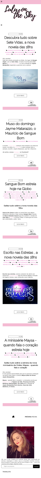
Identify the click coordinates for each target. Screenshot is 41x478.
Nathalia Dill (7, 264)
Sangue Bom (12, 145)
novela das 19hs (16, 198)
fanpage (16, 152)
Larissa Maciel (29, 353)
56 (31, 231)
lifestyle (6, 196)
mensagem (14, 357)
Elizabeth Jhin (23, 260)
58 (31, 103)
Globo (25, 50)
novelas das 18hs (18, 54)
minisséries (23, 357)
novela (8, 54)
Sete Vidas (28, 54)
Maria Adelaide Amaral (29, 196)
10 (31, 319)
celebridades (8, 141)
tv (34, 54)
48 (31, 163)
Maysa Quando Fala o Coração (25, 355)
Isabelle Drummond (16, 194)
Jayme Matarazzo (19, 52)
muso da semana (33, 141)
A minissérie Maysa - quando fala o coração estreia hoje (20, 345)
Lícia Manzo (30, 52)
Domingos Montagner (14, 50)
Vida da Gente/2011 (13, 63)
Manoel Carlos (9, 355)
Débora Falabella (11, 260)
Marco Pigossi (15, 196)
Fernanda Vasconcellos (14, 192)
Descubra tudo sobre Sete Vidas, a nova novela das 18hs (20, 42)
